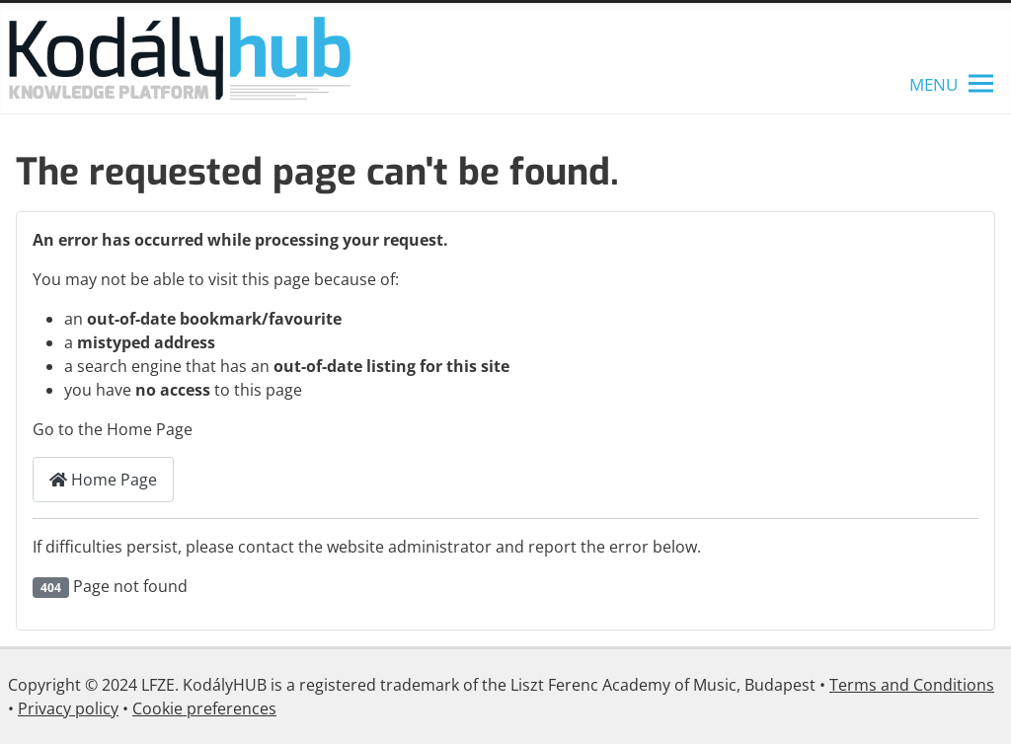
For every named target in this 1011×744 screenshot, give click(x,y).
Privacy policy (68, 708)
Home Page (103, 479)
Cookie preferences (204, 708)
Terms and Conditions (911, 685)
